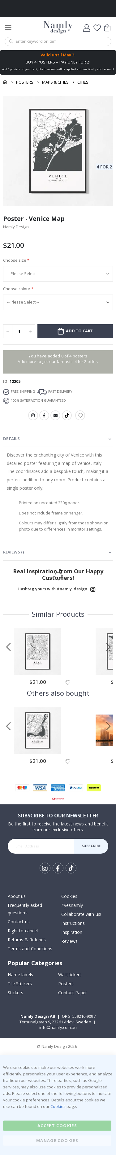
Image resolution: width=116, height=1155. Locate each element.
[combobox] (58, 41)
